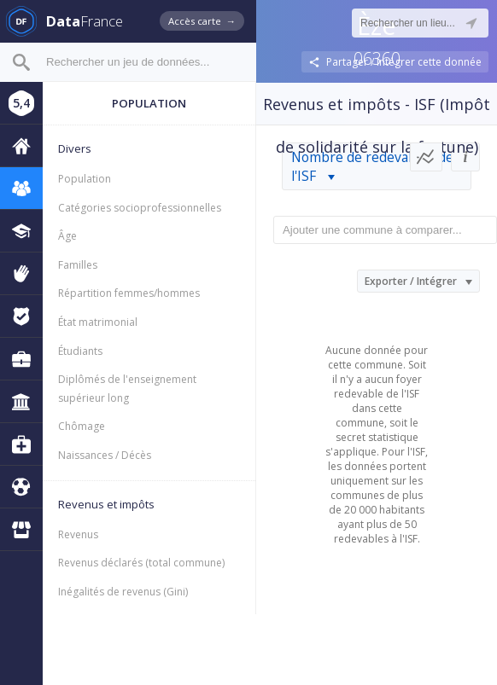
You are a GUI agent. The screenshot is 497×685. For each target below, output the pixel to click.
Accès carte (202, 21)
